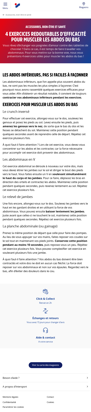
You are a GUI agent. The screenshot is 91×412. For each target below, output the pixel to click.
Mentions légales (10, 397)
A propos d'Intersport (45, 386)
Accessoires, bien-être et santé (18, 14)
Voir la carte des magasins (45, 365)
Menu (5, 5)
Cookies (50, 402)
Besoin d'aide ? (45, 377)
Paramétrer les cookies (13, 407)
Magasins (83, 7)
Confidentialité (9, 402)
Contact (50, 397)
